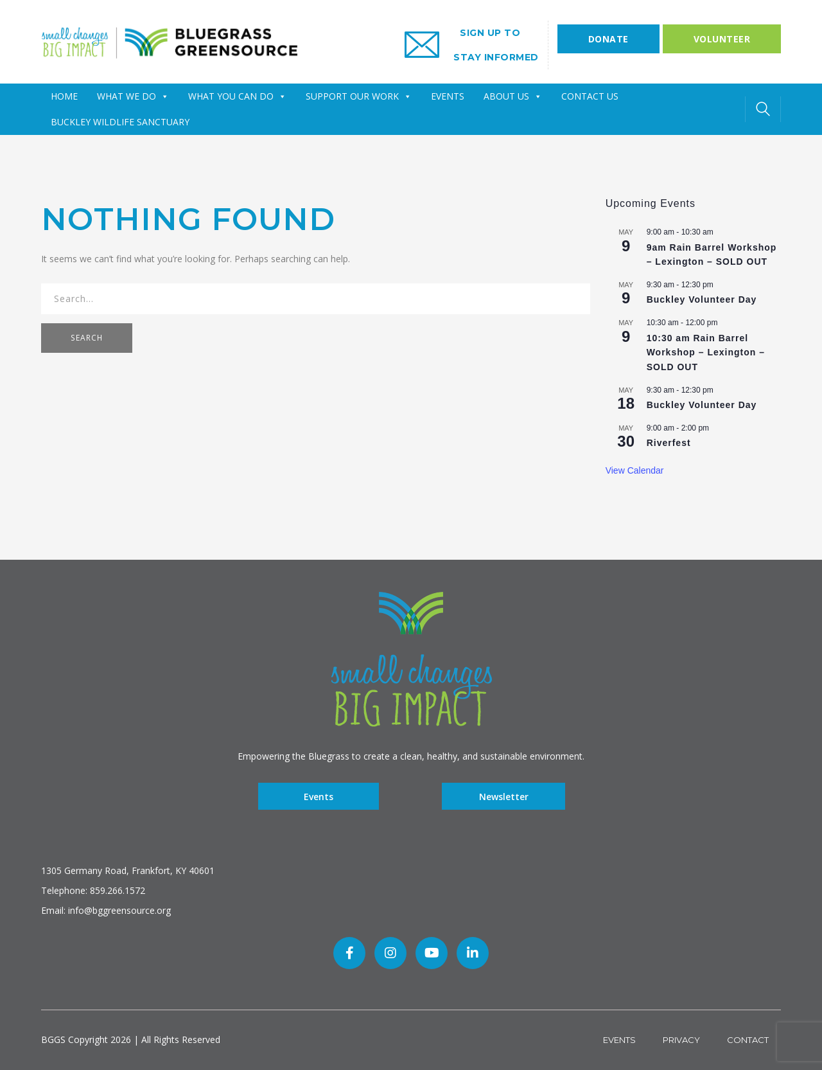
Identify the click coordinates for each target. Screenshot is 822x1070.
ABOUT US (513, 96)
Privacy (681, 1040)
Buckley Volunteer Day (702, 299)
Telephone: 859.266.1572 (93, 890)
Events (318, 796)
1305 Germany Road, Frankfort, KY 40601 (127, 870)
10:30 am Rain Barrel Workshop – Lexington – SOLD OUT (706, 352)
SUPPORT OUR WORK (359, 96)
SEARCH (87, 337)
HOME (64, 96)
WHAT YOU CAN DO (237, 96)
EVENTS (447, 96)
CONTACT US (589, 96)
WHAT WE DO (133, 96)
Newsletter (504, 796)
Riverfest (669, 443)
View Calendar (635, 470)
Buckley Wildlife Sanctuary (120, 122)
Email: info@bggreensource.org (106, 910)
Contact (748, 1040)
